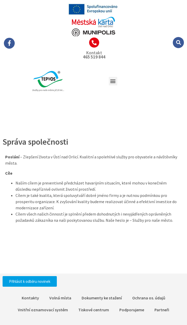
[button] (178, 42)
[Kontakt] (94, 43)
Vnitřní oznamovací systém (43, 309)
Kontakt (94, 53)
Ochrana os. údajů (148, 297)
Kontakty (30, 297)
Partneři (161, 309)
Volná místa (60, 297)
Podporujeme (131, 309)
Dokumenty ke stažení (102, 297)
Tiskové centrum (93, 309)
